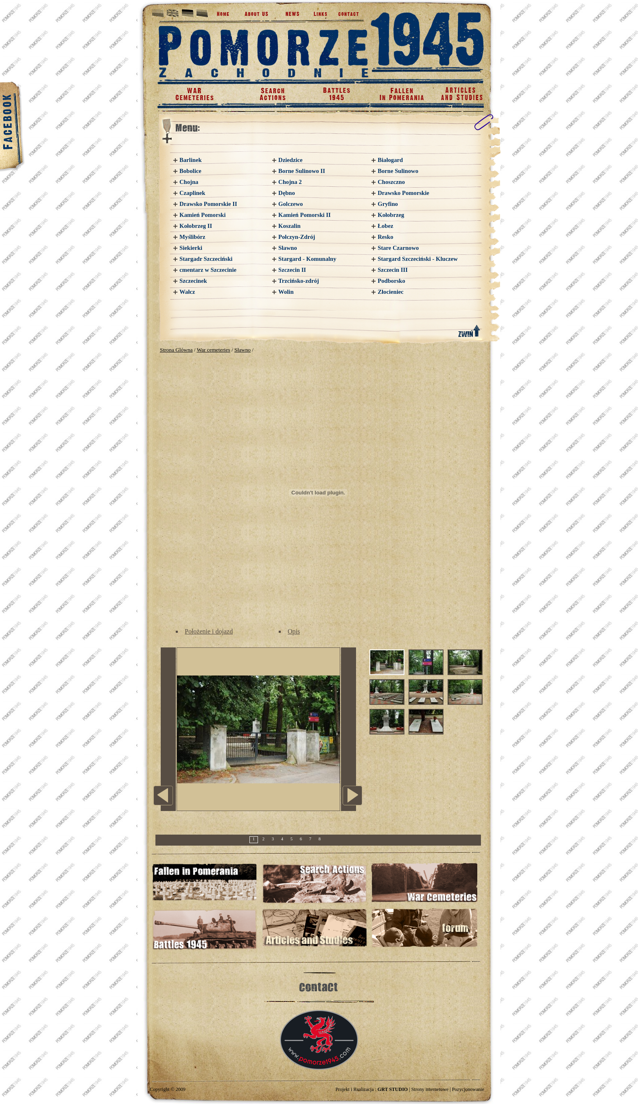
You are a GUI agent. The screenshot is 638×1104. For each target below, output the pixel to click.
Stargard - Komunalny (307, 259)
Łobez (385, 226)
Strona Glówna (176, 350)
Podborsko (391, 281)
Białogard (390, 160)
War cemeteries (213, 350)
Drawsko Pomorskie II (208, 204)
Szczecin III (393, 270)
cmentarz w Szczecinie (207, 270)
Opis (294, 631)
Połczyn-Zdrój (296, 237)
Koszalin (289, 226)
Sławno (287, 248)
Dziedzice (290, 160)
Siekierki (190, 248)
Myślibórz (192, 237)
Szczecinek (193, 281)
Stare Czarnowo (398, 248)
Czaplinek (192, 193)
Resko (385, 237)
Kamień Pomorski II (304, 215)
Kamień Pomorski (202, 215)
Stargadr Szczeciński (205, 259)
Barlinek (190, 160)
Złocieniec (391, 292)
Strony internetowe (430, 1089)
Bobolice (190, 171)
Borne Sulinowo (398, 171)
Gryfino (388, 204)
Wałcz (187, 292)
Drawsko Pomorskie (403, 193)
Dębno (286, 193)
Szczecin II (292, 270)
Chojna (188, 182)
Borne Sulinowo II (301, 171)
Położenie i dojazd (209, 631)
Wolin (285, 292)
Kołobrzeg (391, 215)
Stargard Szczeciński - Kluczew (418, 259)
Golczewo (290, 204)
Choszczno (391, 182)
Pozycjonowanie (468, 1089)
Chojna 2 (290, 182)
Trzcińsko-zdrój (298, 281)
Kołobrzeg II (195, 226)
